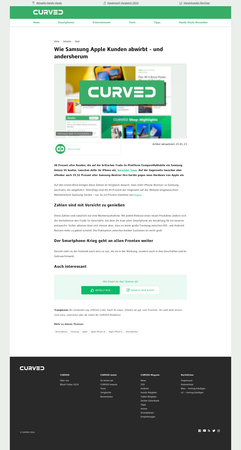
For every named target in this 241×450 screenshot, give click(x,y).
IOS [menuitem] (143, 384)
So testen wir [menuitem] (106, 380)
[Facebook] (199, 431)
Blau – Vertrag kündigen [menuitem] (193, 388)
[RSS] (209, 430)
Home (56, 41)
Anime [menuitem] (144, 408)
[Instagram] (218, 431)
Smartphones (61, 332)
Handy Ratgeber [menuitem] (149, 392)
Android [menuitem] (144, 388)
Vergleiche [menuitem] (105, 392)
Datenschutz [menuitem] (187, 384)
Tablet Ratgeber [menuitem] (149, 396)
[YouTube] (204, 430)
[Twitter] (213, 431)
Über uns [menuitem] (64, 380)
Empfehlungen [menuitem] (148, 416)
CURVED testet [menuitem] (108, 375)
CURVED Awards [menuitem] (108, 384)
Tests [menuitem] (132, 22)
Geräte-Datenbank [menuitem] (150, 400)
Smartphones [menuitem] (66, 22)
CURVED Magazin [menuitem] (150, 375)
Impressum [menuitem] (187, 380)
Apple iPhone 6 (115, 332)
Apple (137, 194)
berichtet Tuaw (127, 170)
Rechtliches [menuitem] (187, 375)
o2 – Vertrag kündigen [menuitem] (192, 392)
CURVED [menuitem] (64, 375)
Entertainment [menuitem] (102, 22)
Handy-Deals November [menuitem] (193, 22)
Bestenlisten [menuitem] (106, 396)
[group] (47, 3)
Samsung (67, 41)
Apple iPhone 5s (98, 332)
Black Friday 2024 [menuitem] (69, 384)
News (77, 41)
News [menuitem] (36, 22)
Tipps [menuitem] (157, 22)
